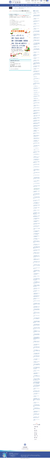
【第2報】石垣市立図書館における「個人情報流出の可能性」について (36, 310)
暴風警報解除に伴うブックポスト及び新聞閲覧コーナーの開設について (36, 331)
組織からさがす (16, 7)
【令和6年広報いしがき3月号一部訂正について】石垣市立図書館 (36, 265)
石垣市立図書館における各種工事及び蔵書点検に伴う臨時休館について (36, 304)
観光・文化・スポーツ (28, 5)
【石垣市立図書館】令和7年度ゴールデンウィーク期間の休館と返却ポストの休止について (36, 386)
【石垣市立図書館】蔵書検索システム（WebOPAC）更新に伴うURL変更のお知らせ (36, 44)
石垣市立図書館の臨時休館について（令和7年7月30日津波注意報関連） (36, 405)
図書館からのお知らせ (29, 7)
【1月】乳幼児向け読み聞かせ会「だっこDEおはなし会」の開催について (36, 197)
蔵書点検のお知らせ (36, 90)
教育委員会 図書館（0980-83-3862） (22, 7)
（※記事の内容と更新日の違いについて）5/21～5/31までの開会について (36, 74)
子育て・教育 (22, 5)
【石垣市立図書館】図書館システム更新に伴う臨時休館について (36, 49)
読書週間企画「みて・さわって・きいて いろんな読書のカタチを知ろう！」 (36, 313)
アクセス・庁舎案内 (34, 2)
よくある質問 (43, 2)
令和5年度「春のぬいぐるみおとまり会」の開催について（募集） (36, 262)
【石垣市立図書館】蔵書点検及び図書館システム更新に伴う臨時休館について (36, 63)
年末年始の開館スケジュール (37, 92)
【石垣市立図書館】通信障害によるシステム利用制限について (36, 319)
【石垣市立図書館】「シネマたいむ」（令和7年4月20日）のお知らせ (36, 376)
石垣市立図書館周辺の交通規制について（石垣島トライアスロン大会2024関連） (36, 279)
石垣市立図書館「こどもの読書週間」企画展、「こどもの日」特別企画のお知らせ (36, 213)
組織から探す (28, 2)
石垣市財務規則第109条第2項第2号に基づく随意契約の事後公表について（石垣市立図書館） (36, 383)
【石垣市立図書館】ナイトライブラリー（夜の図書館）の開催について (36, 351)
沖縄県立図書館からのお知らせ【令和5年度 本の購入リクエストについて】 (36, 256)
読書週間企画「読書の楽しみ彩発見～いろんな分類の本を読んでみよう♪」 (36, 242)
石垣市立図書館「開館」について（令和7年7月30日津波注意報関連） (36, 409)
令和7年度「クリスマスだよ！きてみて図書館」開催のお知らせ (36, 40)
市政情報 (39, 5)
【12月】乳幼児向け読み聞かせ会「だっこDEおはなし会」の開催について (36, 194)
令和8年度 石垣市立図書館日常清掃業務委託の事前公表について (36, 16)
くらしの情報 (11, 5)
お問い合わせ (47, 2)
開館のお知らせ (35, 76)
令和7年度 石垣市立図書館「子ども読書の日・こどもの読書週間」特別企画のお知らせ (36, 379)
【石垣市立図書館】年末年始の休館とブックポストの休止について (36, 347)
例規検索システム (39, 2)
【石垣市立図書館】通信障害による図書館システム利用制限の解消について (36, 322)
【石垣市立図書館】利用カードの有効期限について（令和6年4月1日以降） (36, 271)
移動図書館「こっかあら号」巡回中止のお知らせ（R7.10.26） (36, 55)
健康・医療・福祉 (17, 5)
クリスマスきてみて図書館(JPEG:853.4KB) (13, 58)
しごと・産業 (34, 5)
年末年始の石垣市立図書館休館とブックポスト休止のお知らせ (36, 32)
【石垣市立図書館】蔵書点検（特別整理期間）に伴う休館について (36, 178)
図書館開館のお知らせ (36, 98)
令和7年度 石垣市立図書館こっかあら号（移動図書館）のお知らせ (36, 365)
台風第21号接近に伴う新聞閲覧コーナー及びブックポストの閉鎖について (36, 328)
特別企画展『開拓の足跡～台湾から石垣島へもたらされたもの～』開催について (36, 35)
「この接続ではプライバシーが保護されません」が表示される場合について (36, 84)
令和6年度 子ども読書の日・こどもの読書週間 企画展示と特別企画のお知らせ (36, 286)
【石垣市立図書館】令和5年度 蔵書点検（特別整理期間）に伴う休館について (36, 247)
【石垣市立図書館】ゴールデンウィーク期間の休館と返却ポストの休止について (36, 282)
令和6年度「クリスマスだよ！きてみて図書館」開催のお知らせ (36, 342)
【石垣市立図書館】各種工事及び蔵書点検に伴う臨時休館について (36, 325)
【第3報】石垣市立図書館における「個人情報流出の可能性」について (36, 335)
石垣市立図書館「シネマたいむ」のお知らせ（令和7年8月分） (36, 414)
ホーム (13, 7)
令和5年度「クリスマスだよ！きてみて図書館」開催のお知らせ (36, 253)
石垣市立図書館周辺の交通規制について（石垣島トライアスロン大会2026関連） (36, 368)
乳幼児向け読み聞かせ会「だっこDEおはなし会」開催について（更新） (36, 170)
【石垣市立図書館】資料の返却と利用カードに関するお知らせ (36, 356)
